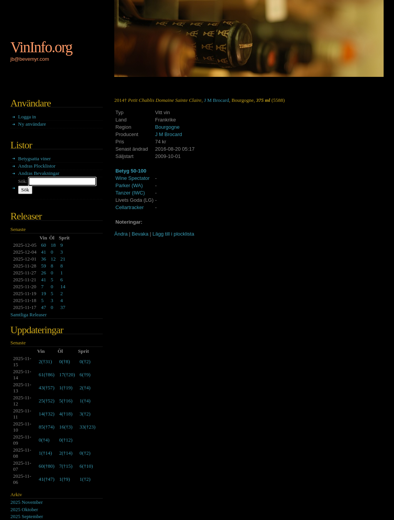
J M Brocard (216, 100)
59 (43, 266)
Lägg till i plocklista (173, 234)
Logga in (27, 117)
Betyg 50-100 (130, 171)
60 (43, 245)
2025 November (26, 502)
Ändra (121, 234)
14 (62, 286)
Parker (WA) (129, 185)
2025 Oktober (24, 509)
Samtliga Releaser (28, 314)
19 (43, 293)
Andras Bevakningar (38, 173)
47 (43, 307)
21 (62, 259)
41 (43, 252)
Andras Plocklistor (36, 166)
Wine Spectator (132, 178)
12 (53, 259)
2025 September (26, 516)
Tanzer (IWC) (130, 193)
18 (53, 245)
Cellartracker (129, 207)
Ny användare (32, 124)
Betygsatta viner (34, 158)
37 (62, 307)
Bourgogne (167, 127)
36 (43, 259)
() (45, 361)
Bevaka (140, 234)
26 (43, 273)
